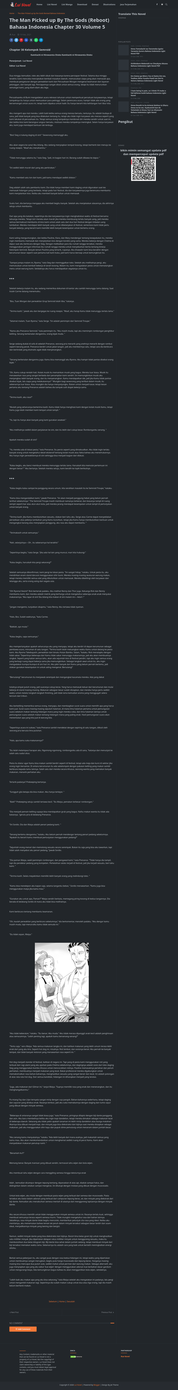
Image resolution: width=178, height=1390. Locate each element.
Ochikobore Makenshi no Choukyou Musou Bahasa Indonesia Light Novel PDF (149, 64)
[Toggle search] (166, 4)
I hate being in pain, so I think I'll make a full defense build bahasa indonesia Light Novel (148, 93)
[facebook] (157, 4)
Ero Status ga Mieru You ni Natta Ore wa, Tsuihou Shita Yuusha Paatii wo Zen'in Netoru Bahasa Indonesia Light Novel (148, 78)
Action (133, 61)
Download (145, 46)
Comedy (138, 46)
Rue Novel (125, 1356)
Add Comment (23, 1329)
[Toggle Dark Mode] (162, 4)
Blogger (97, 1385)
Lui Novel (78, 1385)
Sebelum (53, 1301)
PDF (140, 88)
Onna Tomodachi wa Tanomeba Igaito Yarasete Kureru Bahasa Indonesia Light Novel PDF (148, 51)
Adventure (144, 73)
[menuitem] (39, 4)
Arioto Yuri (139, 102)
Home (62, 1301)
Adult (133, 46)
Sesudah (71, 1301)
